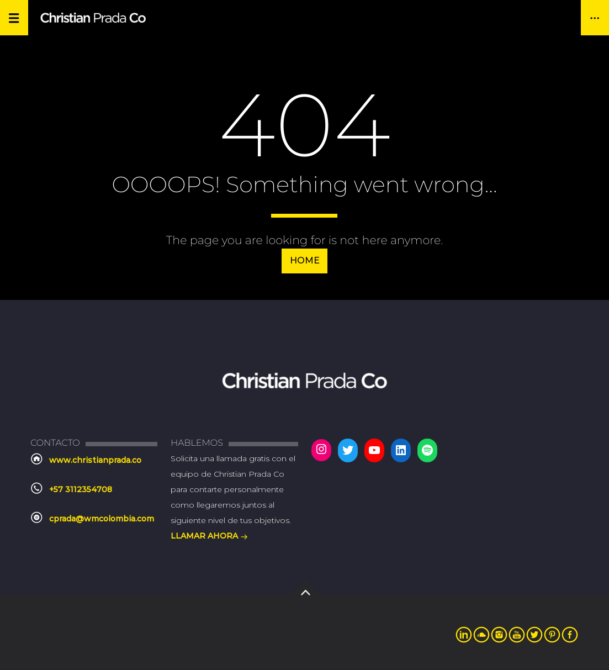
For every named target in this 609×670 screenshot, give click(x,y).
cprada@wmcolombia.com (101, 519)
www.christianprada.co (95, 460)
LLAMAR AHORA (209, 537)
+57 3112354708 (80, 489)
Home (305, 260)
